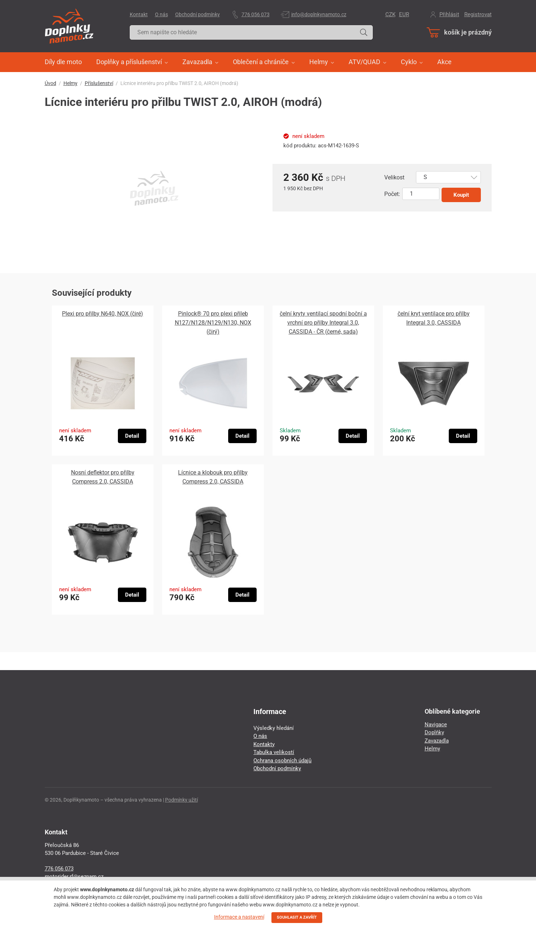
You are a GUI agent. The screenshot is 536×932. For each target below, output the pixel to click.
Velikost (394, 177)
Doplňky (434, 732)
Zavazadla (437, 740)
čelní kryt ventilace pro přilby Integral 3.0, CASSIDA (434, 318)
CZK (390, 14)
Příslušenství (99, 83)
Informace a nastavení (239, 917)
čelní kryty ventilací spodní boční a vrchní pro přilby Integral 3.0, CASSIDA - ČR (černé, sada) (323, 322)
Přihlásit (449, 14)
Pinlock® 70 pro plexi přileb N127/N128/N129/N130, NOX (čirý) (213, 322)
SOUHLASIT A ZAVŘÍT (297, 917)
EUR (404, 14)
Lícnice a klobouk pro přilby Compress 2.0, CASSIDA (213, 477)
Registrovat (478, 14)
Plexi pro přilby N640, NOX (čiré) (102, 313)
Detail (132, 436)
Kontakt (139, 14)
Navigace (436, 724)
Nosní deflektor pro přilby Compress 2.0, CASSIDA (102, 477)
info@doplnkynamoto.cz (318, 14)
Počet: (392, 194)
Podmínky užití (181, 800)
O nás (161, 14)
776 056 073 (256, 14)
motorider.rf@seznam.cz (74, 876)
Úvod (50, 83)
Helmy (70, 83)
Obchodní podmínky (197, 14)
